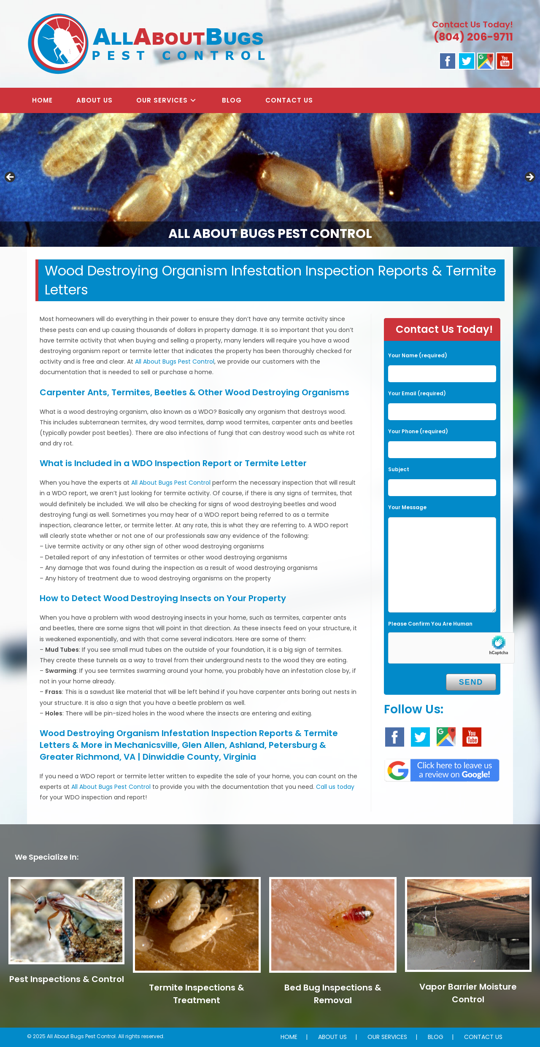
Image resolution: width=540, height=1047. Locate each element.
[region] (270, 180)
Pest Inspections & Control (66, 979)
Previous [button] (10, 177)
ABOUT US (332, 1037)
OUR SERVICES (387, 1037)
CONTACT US (483, 1037)
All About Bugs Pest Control (174, 361)
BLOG (435, 1037)
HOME (289, 1037)
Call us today (335, 787)
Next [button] (529, 177)
